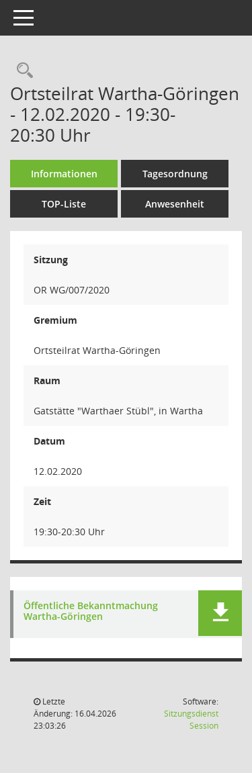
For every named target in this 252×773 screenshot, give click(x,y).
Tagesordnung (175, 173)
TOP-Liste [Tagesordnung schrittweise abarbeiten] (64, 203)
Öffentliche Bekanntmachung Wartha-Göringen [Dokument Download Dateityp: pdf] (91, 611)
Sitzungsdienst (191, 719)
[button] (220, 613)
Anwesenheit (174, 203)
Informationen (64, 173)
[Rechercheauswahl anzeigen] (21, 71)
